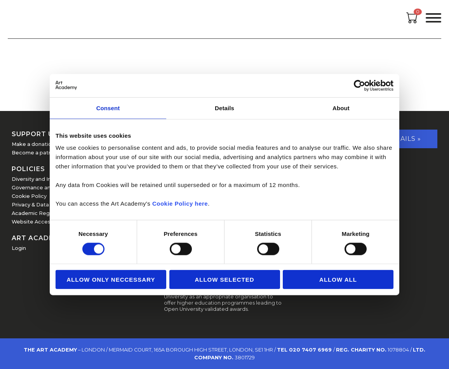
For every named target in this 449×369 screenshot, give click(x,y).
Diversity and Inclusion (40, 179)
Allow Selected (224, 279)
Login (19, 248)
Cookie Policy (29, 196)
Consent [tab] (108, 107)
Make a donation (33, 144)
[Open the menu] (433, 19)
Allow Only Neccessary (111, 279)
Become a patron (34, 153)
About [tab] (341, 107)
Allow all (338, 279)
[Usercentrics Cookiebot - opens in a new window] (359, 85)
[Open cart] (412, 21)
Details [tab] (224, 107)
